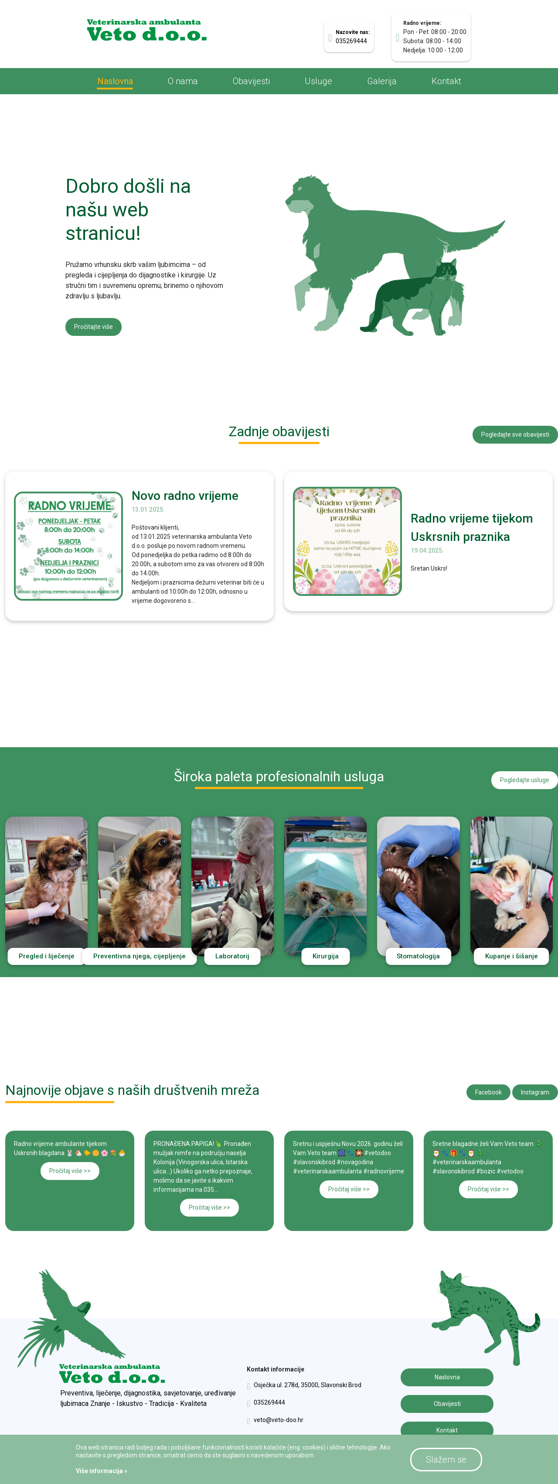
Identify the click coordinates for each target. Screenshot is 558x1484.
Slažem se (446, 1459)
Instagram (535, 1088)
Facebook (488, 1088)
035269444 (266, 1399)
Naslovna (115, 81)
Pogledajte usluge (524, 774)
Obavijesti (251, 81)
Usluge (318, 81)
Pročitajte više (93, 323)
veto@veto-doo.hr (275, 1416)
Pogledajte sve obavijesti (515, 429)
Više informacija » (101, 1470)
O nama (183, 81)
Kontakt (446, 81)
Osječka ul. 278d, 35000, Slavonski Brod (304, 1381)
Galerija (382, 81)
